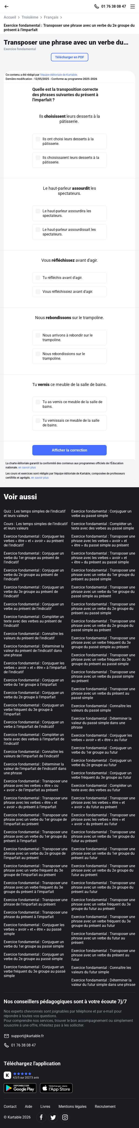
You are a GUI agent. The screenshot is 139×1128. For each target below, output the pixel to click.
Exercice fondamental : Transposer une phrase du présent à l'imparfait (35, 914)
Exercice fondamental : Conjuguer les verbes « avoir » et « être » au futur (101, 737)
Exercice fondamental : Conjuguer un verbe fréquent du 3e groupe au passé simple (34, 971)
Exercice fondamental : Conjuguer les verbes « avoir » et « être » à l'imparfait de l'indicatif (35, 667)
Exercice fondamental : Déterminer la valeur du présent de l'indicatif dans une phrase (34, 650)
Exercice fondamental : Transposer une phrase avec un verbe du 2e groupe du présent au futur (103, 887)
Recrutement (105, 1106)
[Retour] (8, 6)
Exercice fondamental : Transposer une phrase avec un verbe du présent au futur (103, 955)
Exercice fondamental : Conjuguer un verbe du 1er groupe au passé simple (34, 944)
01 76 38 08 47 (113, 6)
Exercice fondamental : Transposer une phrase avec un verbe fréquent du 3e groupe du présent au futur (103, 921)
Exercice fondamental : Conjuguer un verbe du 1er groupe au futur (101, 750)
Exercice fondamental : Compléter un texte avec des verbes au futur (101, 787)
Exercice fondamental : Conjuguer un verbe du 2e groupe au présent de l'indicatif (34, 574)
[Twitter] (53, 1117)
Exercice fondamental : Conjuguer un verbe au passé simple (101, 513)
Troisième (30, 17)
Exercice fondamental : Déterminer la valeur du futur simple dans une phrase (103, 982)
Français (51, 17)
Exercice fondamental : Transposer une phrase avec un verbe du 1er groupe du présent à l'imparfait (35, 836)
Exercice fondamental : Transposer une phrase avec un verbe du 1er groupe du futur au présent (103, 836)
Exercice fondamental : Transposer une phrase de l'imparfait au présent (35, 902)
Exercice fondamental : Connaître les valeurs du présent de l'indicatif (33, 635)
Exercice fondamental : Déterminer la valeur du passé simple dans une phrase (101, 722)
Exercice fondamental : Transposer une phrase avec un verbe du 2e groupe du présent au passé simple (103, 608)
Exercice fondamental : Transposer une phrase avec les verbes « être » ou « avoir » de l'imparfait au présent (35, 785)
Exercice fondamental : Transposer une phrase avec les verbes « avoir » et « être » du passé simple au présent (103, 540)
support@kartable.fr (27, 1036)
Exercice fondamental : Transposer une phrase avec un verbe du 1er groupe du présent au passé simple (103, 574)
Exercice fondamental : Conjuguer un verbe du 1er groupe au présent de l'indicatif (34, 557)
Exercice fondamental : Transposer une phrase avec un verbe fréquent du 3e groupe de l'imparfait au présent (35, 870)
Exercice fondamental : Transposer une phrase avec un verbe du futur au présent (103, 938)
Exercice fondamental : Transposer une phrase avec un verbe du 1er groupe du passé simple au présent (103, 591)
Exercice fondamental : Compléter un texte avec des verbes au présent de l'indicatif (34, 621)
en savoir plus (27, 467)
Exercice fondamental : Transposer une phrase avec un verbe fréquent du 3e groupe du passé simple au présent (103, 642)
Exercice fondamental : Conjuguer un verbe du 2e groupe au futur (101, 762)
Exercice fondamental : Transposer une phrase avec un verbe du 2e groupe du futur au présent (103, 870)
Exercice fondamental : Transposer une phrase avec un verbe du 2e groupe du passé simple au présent (103, 625)
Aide (28, 1106)
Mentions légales (72, 1106)
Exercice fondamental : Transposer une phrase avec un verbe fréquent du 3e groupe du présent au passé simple (103, 659)
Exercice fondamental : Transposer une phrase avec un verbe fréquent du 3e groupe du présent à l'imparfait (35, 887)
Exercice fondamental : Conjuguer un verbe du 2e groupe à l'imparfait (34, 694)
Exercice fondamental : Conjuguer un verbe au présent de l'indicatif (34, 606)
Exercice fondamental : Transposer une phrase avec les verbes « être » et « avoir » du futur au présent (103, 802)
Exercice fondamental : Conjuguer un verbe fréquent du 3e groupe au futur (101, 775)
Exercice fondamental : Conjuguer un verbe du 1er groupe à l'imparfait (34, 682)
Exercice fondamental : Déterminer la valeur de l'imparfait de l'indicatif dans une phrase (35, 768)
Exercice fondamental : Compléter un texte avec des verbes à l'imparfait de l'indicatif (34, 739)
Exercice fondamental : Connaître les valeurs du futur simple (101, 969)
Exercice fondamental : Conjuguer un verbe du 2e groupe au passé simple (34, 956)
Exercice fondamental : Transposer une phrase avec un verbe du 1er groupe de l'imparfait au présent (35, 819)
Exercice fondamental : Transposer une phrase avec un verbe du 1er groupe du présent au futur (103, 853)
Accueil (10, 17)
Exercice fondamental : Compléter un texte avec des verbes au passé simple (102, 526)
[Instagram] (65, 1117)
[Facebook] (41, 1117)
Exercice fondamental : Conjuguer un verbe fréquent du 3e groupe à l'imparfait (34, 709)
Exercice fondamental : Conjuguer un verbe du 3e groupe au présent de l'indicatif (34, 591)
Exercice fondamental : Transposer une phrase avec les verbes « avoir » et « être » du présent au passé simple (103, 557)
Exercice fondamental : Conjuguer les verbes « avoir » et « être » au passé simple (34, 929)
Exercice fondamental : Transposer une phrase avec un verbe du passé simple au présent (103, 676)
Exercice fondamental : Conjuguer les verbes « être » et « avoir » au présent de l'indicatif (34, 540)
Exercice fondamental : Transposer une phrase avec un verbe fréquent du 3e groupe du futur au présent (103, 904)
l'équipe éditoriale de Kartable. (59, 74)
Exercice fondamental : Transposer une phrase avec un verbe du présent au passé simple (103, 693)
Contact (10, 1106)
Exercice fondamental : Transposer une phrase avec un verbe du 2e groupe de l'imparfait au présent (35, 853)
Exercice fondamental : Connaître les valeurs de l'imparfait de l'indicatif (33, 753)
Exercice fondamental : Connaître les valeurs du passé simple (101, 708)
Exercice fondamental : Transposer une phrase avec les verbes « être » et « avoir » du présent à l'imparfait (35, 802)
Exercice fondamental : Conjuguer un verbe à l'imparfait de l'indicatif (34, 724)
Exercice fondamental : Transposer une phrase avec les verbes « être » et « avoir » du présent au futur (103, 819)
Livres (45, 1106)
